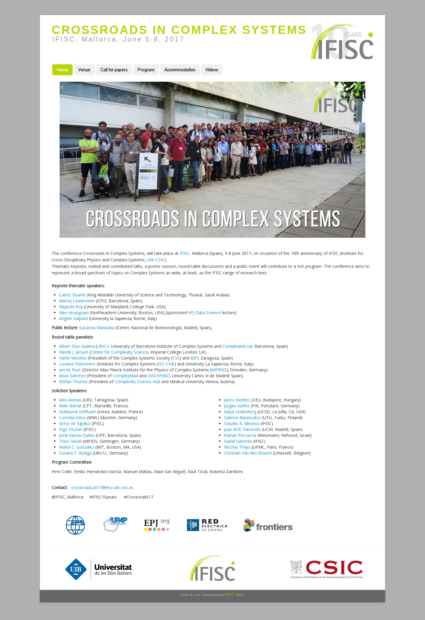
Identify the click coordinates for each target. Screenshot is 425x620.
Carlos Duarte (72, 295)
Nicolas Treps (237, 447)
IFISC (184, 253)
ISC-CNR (166, 364)
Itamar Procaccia (240, 435)
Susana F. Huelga (75, 453)
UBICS (103, 346)
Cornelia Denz (72, 417)
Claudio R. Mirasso (241, 423)
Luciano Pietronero (77, 364)
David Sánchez (238, 441)
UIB (150, 260)
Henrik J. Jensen (73, 352)
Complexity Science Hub (137, 381)
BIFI (194, 358)
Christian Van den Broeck (248, 453)
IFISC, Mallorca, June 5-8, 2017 (118, 39)
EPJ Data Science (204, 312)
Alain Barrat (70, 406)
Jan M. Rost (70, 370)
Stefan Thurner (73, 381)
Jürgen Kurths (237, 406)
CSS (176, 358)
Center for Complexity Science (119, 352)
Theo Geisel (70, 441)
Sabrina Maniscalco (242, 417)
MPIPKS (219, 370)
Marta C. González (76, 447)
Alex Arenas (70, 400)
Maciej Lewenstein (77, 301)
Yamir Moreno (72, 358)
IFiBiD (164, 375)
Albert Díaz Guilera (76, 346)
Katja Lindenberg (240, 411)
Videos (211, 70)
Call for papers (114, 70)
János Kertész (237, 400)
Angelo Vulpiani (73, 318)
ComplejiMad (125, 375)
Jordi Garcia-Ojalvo (77, 435)
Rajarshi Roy (71, 306)
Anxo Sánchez (72, 375)
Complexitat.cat (237, 346)
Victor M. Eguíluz (74, 423)
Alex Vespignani (74, 312)
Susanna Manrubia (97, 327)
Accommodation (179, 70)
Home (62, 70)
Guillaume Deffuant (77, 411)
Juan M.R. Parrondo (242, 429)
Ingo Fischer (70, 429)
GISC (152, 375)
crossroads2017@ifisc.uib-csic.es (102, 487)
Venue (84, 70)
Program (146, 70)
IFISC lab (233, 594)
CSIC (160, 260)
